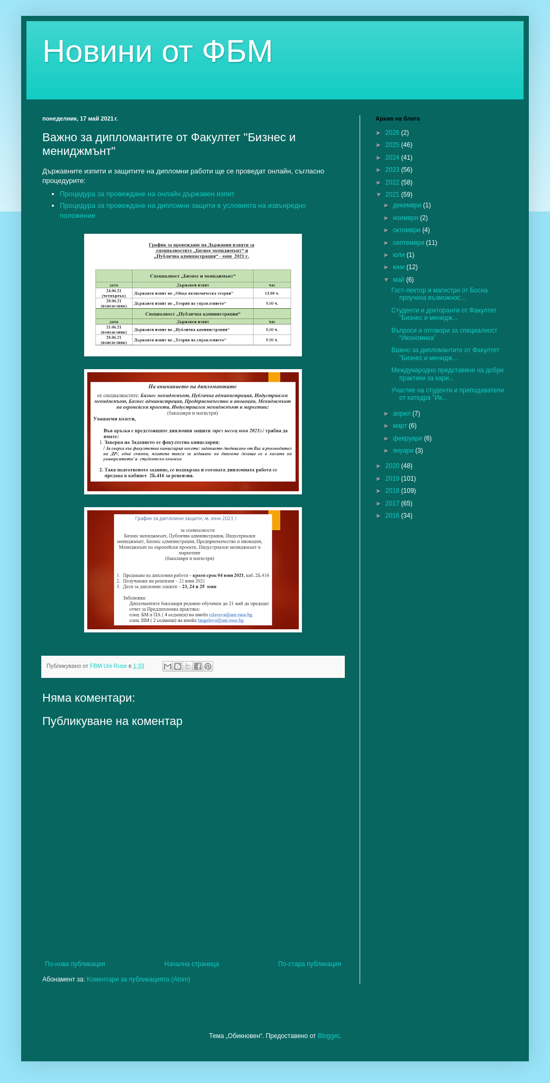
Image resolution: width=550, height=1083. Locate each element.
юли (400, 255)
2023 (393, 169)
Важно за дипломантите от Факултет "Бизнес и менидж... (445, 353)
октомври (407, 230)
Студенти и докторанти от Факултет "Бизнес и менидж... (444, 314)
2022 (393, 182)
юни (400, 267)
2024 (393, 157)
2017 (393, 503)
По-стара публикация (309, 964)
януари (404, 450)
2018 (393, 490)
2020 (393, 466)
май (399, 279)
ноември (406, 218)
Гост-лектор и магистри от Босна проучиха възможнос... (439, 294)
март (401, 425)
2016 (393, 515)
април (402, 413)
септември (409, 242)
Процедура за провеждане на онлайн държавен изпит (147, 194)
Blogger (329, 1036)
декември (408, 205)
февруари (408, 438)
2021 (393, 194)
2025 (393, 145)
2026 (393, 132)
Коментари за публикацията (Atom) (138, 979)
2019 (393, 478)
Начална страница (191, 964)
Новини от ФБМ (157, 51)
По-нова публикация (75, 964)
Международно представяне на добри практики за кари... (447, 373)
